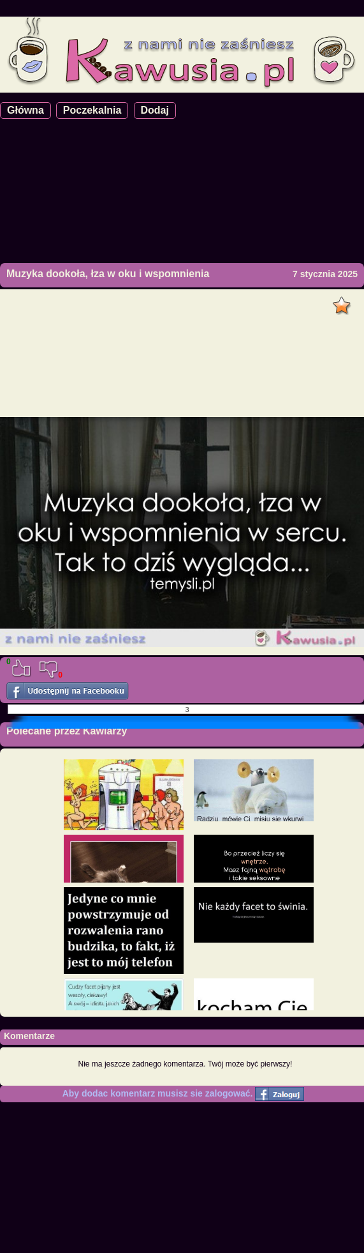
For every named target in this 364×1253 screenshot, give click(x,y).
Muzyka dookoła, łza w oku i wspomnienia (107, 273)
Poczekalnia (92, 110)
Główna (25, 110)
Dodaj (155, 110)
